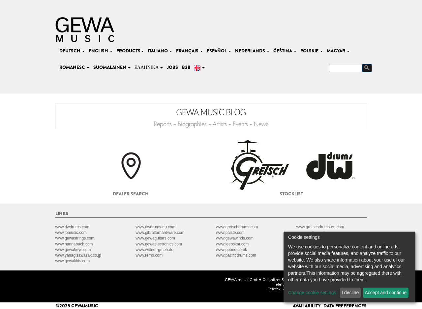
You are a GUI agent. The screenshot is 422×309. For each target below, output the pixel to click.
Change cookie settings (312, 292)
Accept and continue (386, 292)
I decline (350, 292)
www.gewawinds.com (235, 238)
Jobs (172, 67)
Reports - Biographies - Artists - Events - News (211, 124)
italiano (160, 50)
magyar (338, 50)
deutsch (72, 50)
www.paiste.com (230, 232)
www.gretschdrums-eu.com (320, 227)
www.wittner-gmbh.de (154, 249)
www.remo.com (149, 255)
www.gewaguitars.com (155, 238)
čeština (284, 50)
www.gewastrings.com (75, 238)
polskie (311, 50)
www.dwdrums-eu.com (155, 227)
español (219, 50)
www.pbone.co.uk (231, 249)
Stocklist (291, 193)
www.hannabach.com (74, 244)
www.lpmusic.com (71, 232)
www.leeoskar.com (232, 244)
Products (130, 50)
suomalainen (112, 67)
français (189, 50)
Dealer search (131, 193)
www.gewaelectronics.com (159, 244)
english (100, 50)
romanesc (74, 67)
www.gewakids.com (72, 261)
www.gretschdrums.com (237, 227)
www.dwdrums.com (72, 227)
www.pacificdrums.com (236, 255)
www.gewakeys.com (73, 249)
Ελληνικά (149, 67)
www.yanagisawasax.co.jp (78, 255)
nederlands (252, 50)
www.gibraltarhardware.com (160, 232)
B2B (186, 67)
